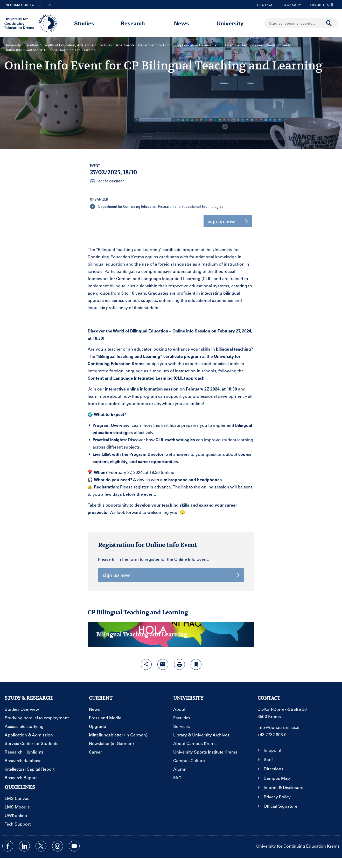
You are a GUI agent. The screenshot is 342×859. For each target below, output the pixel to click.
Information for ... (28, 5)
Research (133, 23)
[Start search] (329, 23)
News (181, 23)
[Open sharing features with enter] (146, 664)
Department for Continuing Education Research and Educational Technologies (200, 45)
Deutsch (265, 5)
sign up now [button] (228, 221)
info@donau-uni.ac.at (278, 727)
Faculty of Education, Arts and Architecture (76, 45)
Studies (84, 23)
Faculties (32, 45)
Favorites (320, 4)
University (230, 23)
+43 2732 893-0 (272, 734)
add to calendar (107, 181)
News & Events (279, 45)
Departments (124, 45)
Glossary (289, 4)
